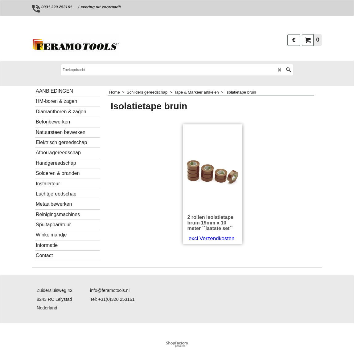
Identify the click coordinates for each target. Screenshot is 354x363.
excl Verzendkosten (211, 238)
